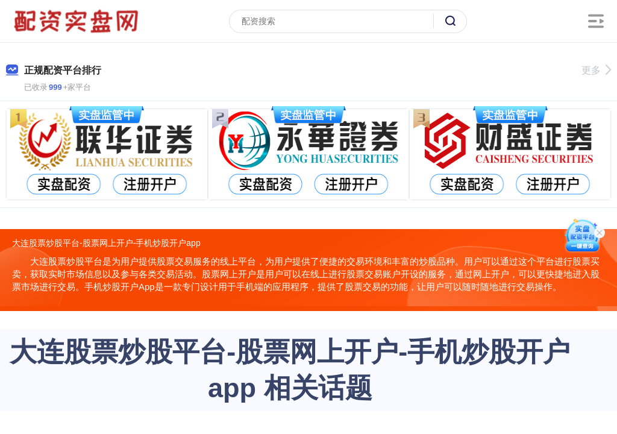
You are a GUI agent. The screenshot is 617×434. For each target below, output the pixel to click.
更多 (596, 70)
